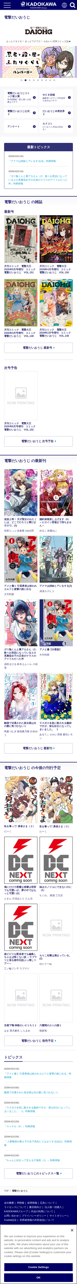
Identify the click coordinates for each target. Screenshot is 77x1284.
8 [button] (51, 80)
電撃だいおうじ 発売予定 (37, 1040)
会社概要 (9, 1202)
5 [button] (38, 80)
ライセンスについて (15, 1207)
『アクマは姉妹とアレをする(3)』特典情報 (32, 161)
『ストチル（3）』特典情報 (19, 1126)
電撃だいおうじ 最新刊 (37, 748)
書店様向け (35, 1207)
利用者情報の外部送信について (37, 1220)
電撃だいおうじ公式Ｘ (18, 113)
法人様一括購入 (53, 1207)
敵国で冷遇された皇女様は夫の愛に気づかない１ (31, 1092)
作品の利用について (42, 1211)
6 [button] (42, 80)
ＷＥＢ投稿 (54, 97)
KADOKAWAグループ (16, 1211)
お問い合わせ (11, 1215)
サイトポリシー (58, 1215)
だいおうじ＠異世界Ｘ (54, 113)
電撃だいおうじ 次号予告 (37, 441)
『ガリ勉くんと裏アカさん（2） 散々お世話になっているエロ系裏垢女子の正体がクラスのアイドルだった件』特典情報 (38, 180)
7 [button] (46, 80)
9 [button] (55, 80)
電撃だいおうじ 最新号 (37, 347)
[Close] (72, 1230)
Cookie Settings (38, 1267)
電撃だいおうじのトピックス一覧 (37, 1173)
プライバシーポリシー (34, 1215)
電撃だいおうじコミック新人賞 (19, 97)
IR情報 (20, 1202)
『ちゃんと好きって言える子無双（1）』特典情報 (32, 1160)
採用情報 (32, 1202)
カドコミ (54, 126)
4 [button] (34, 80)
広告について (47, 1202)
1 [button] (22, 80)
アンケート (13, 126)
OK (39, 1277)
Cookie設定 (10, 1220)
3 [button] (30, 80)
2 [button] (26, 80)
